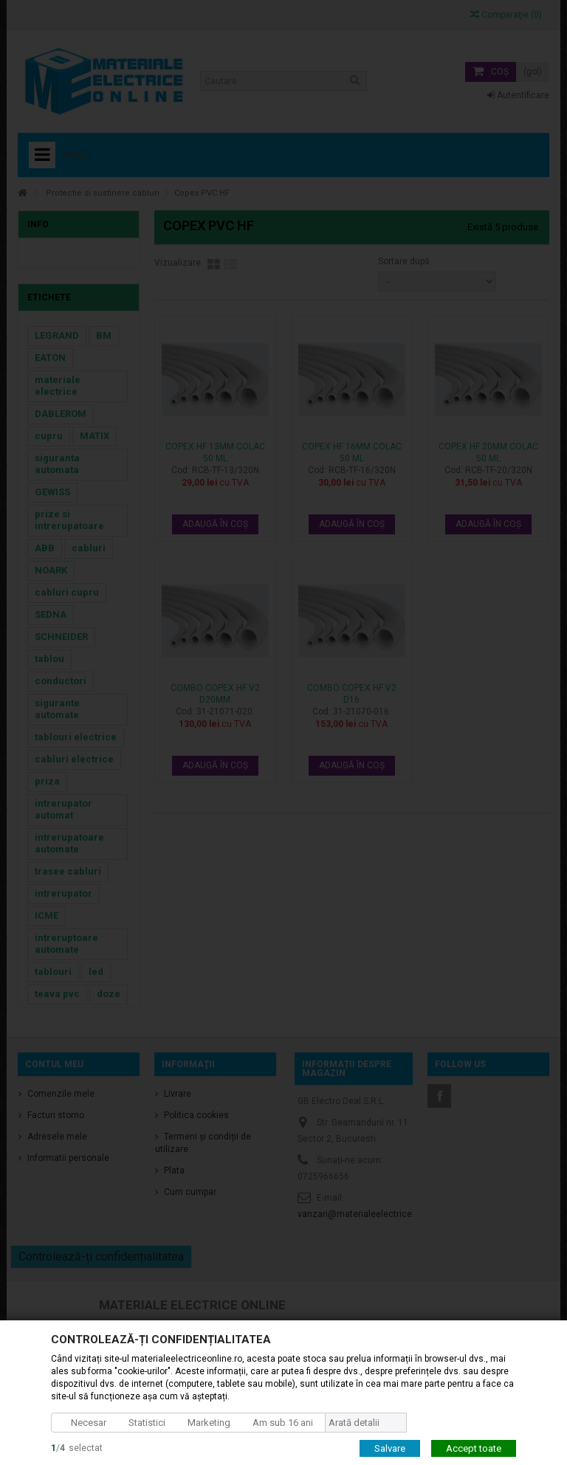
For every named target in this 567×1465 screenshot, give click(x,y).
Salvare (389, 1447)
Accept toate (473, 1447)
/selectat (77, 1447)
